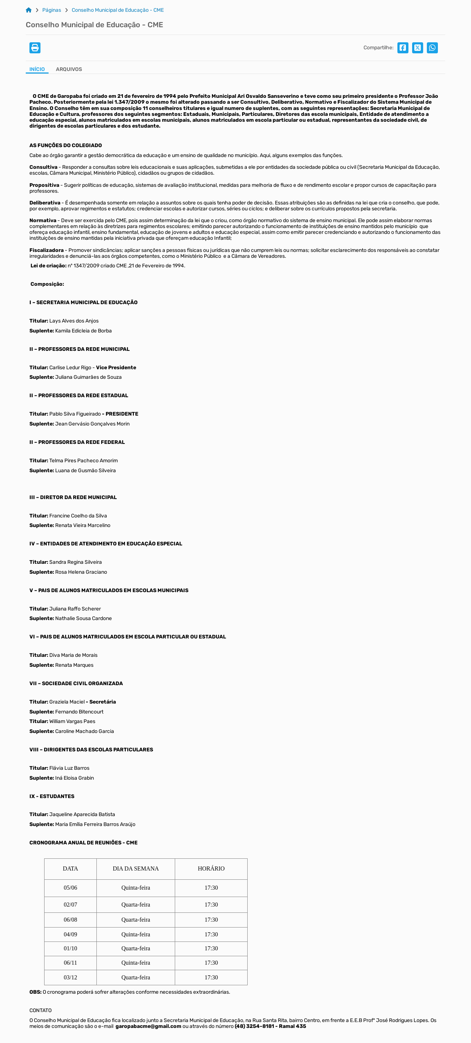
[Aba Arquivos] (69, 70)
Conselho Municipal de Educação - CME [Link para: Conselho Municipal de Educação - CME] (118, 10)
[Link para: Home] (29, 10)
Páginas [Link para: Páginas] (51, 10)
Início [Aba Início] (37, 69)
